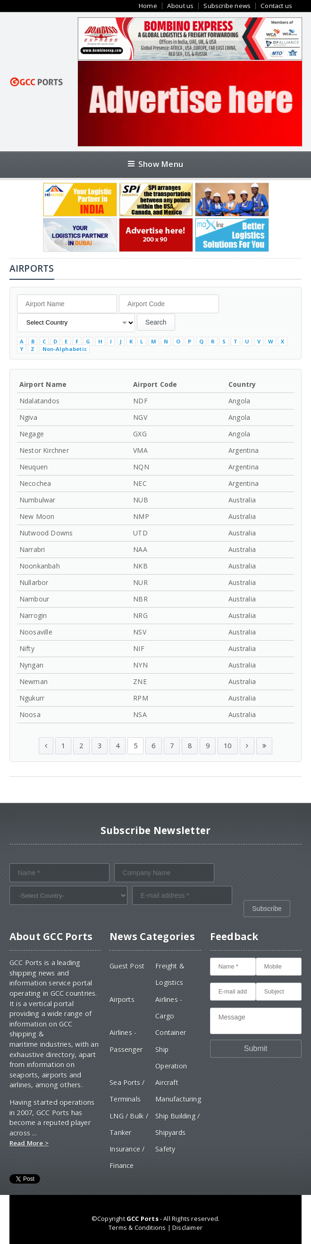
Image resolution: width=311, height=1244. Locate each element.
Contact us (276, 6)
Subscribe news (227, 6)
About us (180, 6)
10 (227, 745)
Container (170, 1032)
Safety (165, 1148)
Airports (121, 999)
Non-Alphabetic (64, 348)
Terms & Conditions (137, 1227)
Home (148, 6)
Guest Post (126, 965)
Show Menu (155, 164)
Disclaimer (187, 1227)
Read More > (29, 1143)
